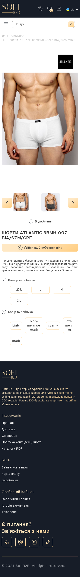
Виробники (10, 480)
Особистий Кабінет (16, 499)
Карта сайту (11, 474)
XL (19, 300)
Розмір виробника (18, 280)
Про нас (8, 423)
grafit (16, 341)
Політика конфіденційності (22, 442)
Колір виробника (17, 312)
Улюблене (9, 512)
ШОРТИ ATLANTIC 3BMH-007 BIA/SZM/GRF (41, 40)
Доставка (9, 429)
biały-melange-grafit (34, 325)
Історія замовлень (15, 505)
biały (16, 325)
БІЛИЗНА (17, 35)
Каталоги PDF (12, 448)
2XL (19, 289)
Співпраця (9, 435)
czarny (53, 325)
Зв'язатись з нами (15, 467)
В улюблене (40, 221)
